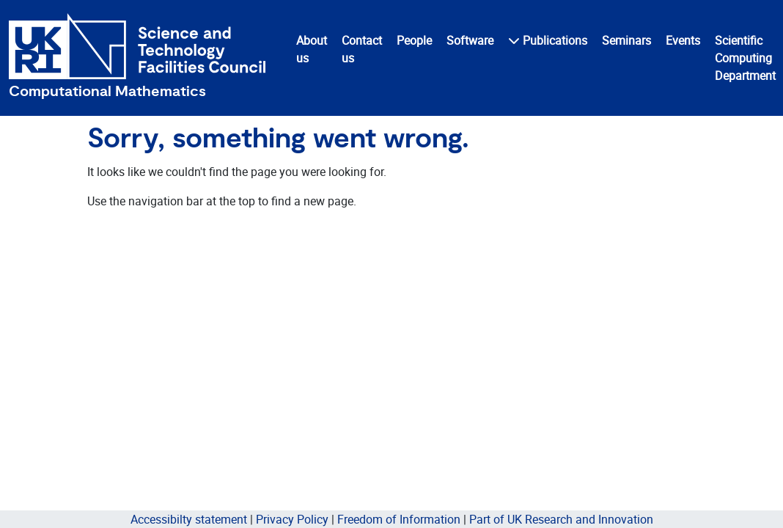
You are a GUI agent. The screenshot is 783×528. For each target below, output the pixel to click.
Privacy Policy (292, 519)
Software (469, 40)
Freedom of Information (398, 519)
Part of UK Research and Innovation (561, 519)
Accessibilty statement (188, 519)
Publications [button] (547, 40)
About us (311, 49)
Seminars (626, 40)
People (414, 40)
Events (683, 40)
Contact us (362, 49)
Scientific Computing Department (745, 58)
